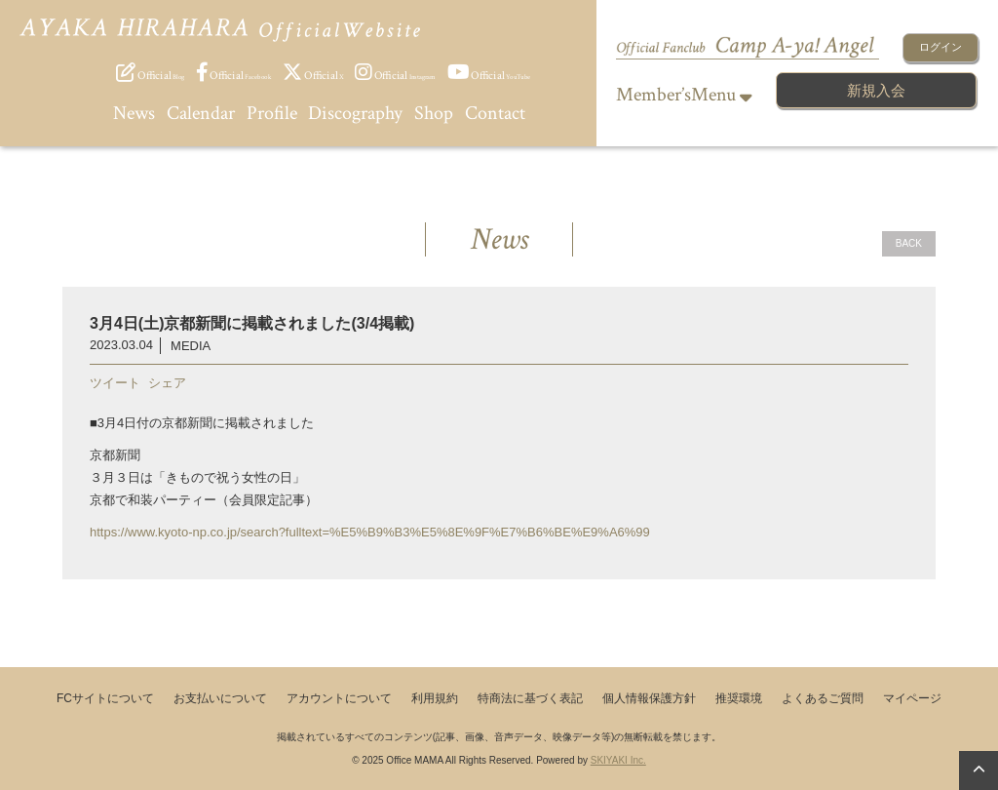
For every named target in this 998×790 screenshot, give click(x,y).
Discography (355, 113)
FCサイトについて (105, 698)
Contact (495, 113)
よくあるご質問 (823, 698)
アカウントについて (339, 698)
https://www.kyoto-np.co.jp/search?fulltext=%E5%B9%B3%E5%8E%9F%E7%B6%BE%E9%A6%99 (370, 532)
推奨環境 (738, 698)
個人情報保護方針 (649, 698)
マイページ (912, 698)
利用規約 (434, 698)
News (134, 113)
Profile (272, 113)
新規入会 (876, 90)
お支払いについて (220, 698)
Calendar (201, 113)
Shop (433, 113)
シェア (167, 382)
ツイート (115, 382)
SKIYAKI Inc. (618, 760)
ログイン (940, 47)
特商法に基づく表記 (530, 698)
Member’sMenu (684, 94)
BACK (909, 243)
